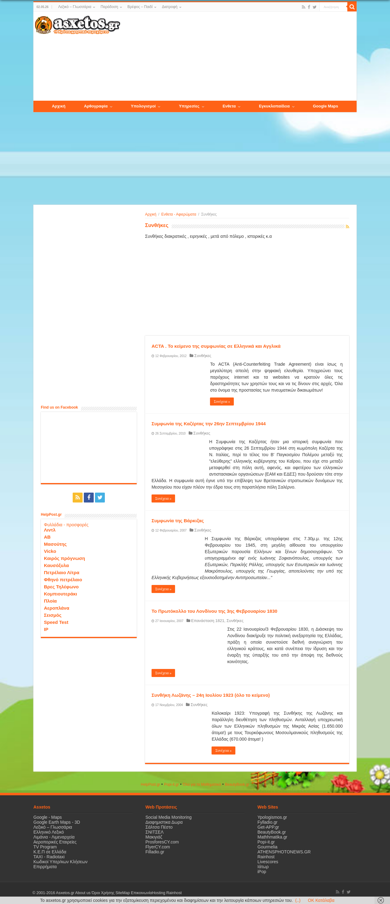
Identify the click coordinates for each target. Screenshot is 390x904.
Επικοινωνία (141, 893)
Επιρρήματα (45, 866)
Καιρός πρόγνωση (64, 558)
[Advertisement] (238, 56)
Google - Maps (47, 817)
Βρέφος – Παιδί (139, 7)
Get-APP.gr (268, 827)
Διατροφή (169, 7)
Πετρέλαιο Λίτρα (61, 572)
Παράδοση (109, 7)
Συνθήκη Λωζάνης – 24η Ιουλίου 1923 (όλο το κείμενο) (211, 695)
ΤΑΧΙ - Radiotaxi (49, 856)
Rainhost (266, 856)
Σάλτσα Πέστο (159, 827)
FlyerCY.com (157, 846)
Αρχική (150, 214)
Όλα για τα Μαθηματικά (202, 784)
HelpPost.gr (150, 784)
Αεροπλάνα (56, 608)
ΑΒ (47, 537)
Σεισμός (53, 615)
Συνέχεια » (222, 401)
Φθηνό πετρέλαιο (63, 579)
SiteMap (122, 893)
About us (83, 893)
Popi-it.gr (171, 784)
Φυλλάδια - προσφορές (66, 524)
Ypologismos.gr (272, 817)
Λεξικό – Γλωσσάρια (74, 7)
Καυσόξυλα (56, 565)
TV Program (45, 846)
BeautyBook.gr (272, 832)
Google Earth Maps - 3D (56, 822)
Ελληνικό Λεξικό (48, 832)
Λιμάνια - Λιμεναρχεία (54, 837)
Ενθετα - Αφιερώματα (178, 214)
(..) (297, 900)
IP (46, 629)
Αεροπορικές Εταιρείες (55, 841)
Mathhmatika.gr (272, 837)
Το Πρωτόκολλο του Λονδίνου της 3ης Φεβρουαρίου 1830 (214, 611)
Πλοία (50, 600)
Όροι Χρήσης (103, 893)
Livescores (268, 861)
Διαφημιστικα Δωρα (163, 822)
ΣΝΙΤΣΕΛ (154, 832)
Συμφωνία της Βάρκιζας (178, 520)
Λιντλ (50, 529)
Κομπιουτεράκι (60, 593)
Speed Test (56, 622)
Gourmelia (268, 846)
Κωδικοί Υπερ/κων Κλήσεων (60, 861)
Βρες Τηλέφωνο (61, 586)
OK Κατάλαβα (321, 900)
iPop (262, 871)
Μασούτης (55, 544)
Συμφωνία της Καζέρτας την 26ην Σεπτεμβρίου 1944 (209, 423)
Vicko (50, 551)
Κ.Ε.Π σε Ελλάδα (49, 851)
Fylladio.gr (268, 822)
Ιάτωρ (263, 866)
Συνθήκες (202, 355)
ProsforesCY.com (162, 841)
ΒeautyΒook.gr (237, 784)
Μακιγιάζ (153, 837)
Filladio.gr (154, 851)
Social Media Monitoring (168, 817)
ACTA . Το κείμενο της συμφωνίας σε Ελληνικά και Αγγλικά (216, 346)
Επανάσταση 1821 (207, 620)
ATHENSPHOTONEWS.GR (284, 851)
